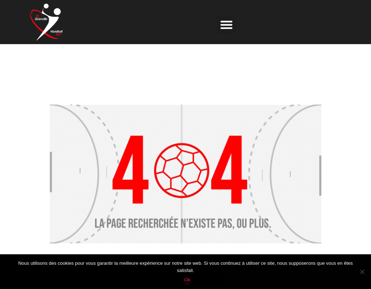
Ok (187, 279)
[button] (226, 24)
